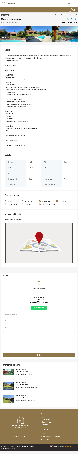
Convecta (68, 449)
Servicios (45, 428)
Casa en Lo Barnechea (23, 401)
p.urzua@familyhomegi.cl (39, 305)
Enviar (39, 358)
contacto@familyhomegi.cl (51, 439)
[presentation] (18, 351)
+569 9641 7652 (48, 442)
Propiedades (46, 423)
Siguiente (73, 15)
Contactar (39, 311)
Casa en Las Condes (22, 375)
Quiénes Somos (47, 425)
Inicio (43, 420)
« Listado (55, 15)
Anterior (64, 15)
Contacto (45, 430)
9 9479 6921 (39, 303)
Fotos (5, 41)
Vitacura (45, 436)
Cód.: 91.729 (5, 15)
